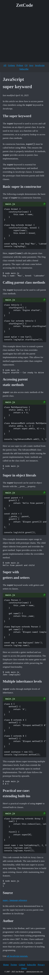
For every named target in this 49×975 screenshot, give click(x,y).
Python (19, 65)
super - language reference (15, 900)
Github (22, 964)
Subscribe (23, 69)
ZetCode (24, 5)
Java (31, 65)
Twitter (13, 964)
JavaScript (39, 65)
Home (6, 964)
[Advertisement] (24, 36)
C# (26, 65)
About (24, 968)
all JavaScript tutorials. (17, 956)
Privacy (41, 964)
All (4, 65)
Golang (11, 65)
